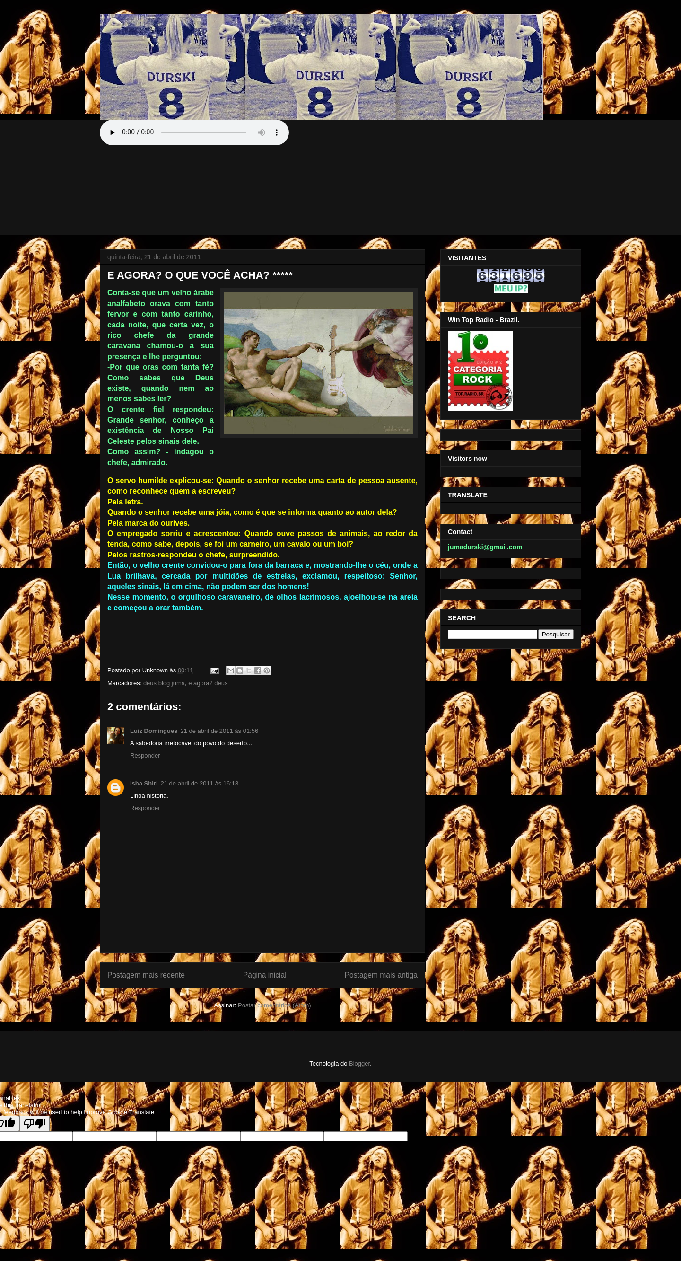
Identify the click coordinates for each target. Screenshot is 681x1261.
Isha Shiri (144, 783)
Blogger (359, 1063)
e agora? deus (207, 683)
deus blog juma (164, 683)
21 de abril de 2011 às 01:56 (219, 730)
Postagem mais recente (146, 975)
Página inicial (265, 975)
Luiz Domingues (153, 730)
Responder (145, 755)
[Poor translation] (34, 1123)
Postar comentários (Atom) (274, 1005)
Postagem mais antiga (381, 975)
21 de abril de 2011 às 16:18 (200, 783)
